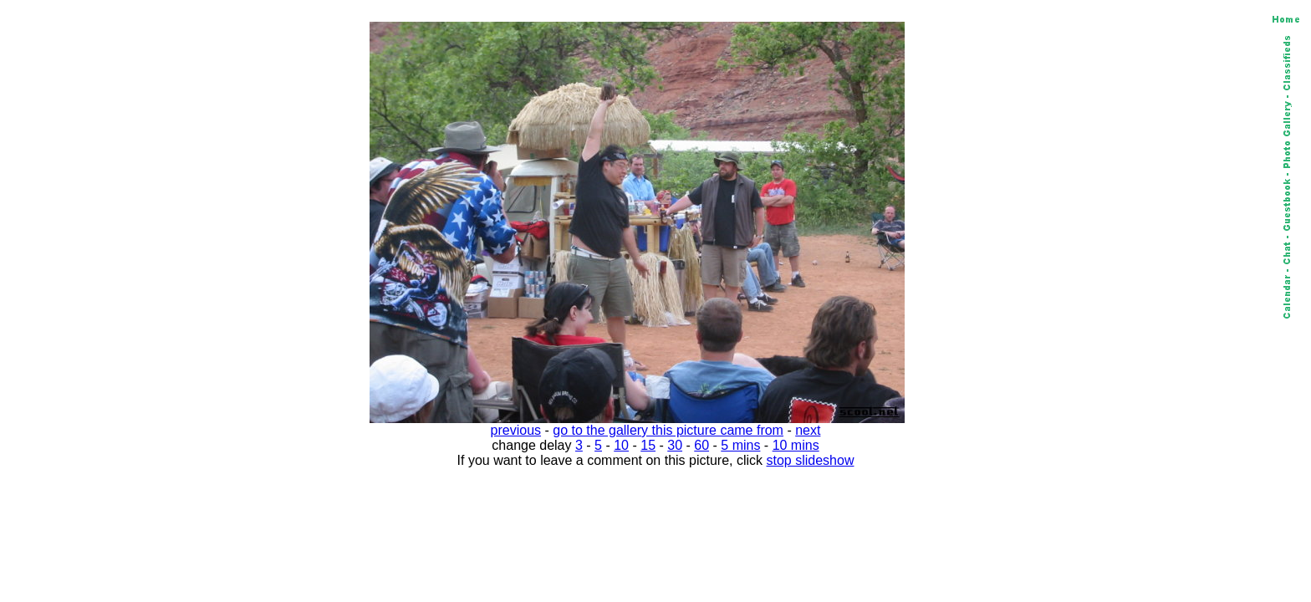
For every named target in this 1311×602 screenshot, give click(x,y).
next (807, 430)
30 (674, 445)
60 (701, 445)
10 (621, 445)
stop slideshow (810, 460)
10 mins (796, 445)
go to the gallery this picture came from (668, 430)
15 (648, 445)
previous (516, 430)
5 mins (740, 445)
